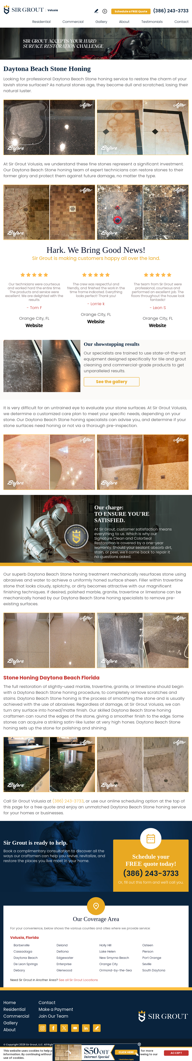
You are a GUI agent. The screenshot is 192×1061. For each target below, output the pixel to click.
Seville (146, 964)
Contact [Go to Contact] (181, 21)
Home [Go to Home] (9, 1002)
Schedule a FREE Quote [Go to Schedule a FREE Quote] (131, 11)
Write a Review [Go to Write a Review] (96, 11)
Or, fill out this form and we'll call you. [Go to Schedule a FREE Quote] (151, 882)
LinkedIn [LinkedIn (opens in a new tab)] (86, 1028)
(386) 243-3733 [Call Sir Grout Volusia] (171, 11)
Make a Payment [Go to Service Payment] (56, 1009)
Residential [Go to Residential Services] (41, 21)
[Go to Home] (34, 9)
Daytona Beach (26, 958)
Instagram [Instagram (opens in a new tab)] (42, 1028)
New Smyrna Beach (114, 958)
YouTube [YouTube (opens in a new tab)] (75, 1028)
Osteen (147, 945)
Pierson (147, 951)
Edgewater (65, 958)
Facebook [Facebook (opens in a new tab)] (53, 1028)
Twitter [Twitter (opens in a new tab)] (64, 1028)
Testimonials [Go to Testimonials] (152, 21)
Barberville (22, 945)
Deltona (63, 951)
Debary (19, 970)
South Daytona (153, 970)
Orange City (108, 964)
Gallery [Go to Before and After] (101, 21)
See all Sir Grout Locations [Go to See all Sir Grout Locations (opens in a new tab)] (78, 980)
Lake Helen (107, 951)
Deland (62, 945)
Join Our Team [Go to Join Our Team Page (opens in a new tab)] (53, 1016)
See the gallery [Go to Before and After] (111, 381)
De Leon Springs (26, 964)
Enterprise (64, 964)
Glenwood (64, 970)
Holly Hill (105, 945)
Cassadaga (23, 951)
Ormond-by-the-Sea (115, 970)
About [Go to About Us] (124, 21)
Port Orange (151, 958)
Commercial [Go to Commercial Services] (73, 21)
